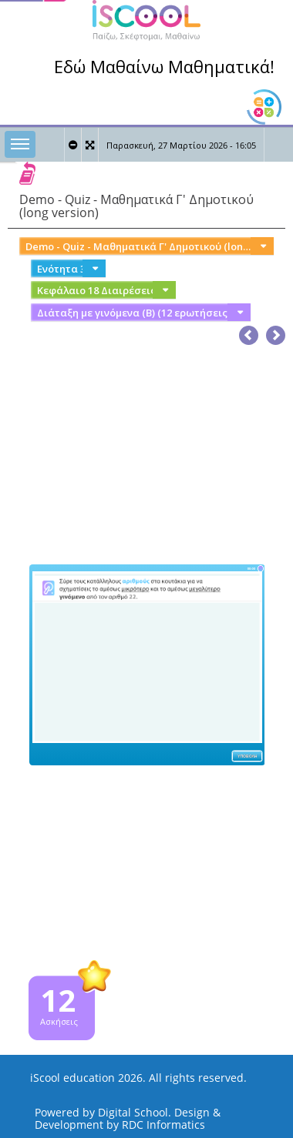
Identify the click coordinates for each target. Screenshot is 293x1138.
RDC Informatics (163, 1124)
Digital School (133, 1112)
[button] (275, 332)
